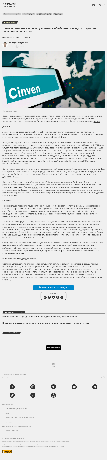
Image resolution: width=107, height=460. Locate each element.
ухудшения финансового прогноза (19, 156)
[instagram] (32, 386)
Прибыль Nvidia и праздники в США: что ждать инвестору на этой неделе (39, 316)
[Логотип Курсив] (9, 4)
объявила (22, 161)
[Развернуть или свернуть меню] (103, 5)
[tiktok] (12, 395)
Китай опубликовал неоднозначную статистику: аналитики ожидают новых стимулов (45, 323)
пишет (97, 121)
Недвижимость (44, 14)
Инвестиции (29, 14)
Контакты (9, 422)
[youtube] (74, 386)
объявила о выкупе (30, 169)
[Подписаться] (103, 377)
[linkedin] (32, 395)
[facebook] (12, 386)
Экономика (9, 6)
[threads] (53, 395)
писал (35, 187)
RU (98, 5)
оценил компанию (72, 156)
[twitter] (53, 386)
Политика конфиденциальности (16, 409)
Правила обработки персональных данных (20, 417)
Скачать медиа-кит (12, 431)
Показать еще (53, 348)
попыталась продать (47, 148)
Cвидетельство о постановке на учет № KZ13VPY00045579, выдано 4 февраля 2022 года (26, 444)
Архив (7, 413)
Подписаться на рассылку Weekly (15, 374)
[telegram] (94, 386)
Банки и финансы (11, 14)
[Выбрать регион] (93, 5)
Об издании (9, 404)
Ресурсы (58, 14)
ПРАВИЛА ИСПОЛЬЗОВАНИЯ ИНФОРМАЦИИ (18, 426)
